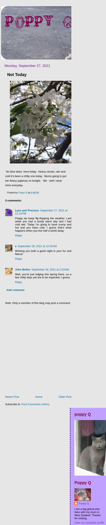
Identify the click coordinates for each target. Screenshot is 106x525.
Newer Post (12, 396)
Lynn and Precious (27, 210)
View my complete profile (89, 522)
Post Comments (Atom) (35, 404)
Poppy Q (84, 503)
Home (38, 396)
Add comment (16, 290)
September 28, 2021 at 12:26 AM (37, 246)
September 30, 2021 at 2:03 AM (50, 269)
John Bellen (22, 269)
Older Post (65, 396)
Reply (18, 235)
